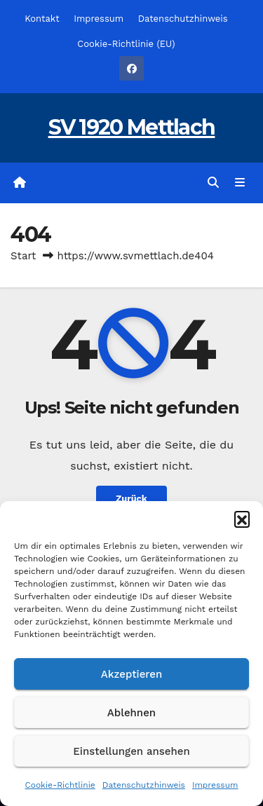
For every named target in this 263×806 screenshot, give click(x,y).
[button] (242, 519)
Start (23, 256)
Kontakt (42, 18)
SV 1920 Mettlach (131, 127)
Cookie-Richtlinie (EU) (126, 44)
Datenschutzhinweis (143, 785)
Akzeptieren (132, 674)
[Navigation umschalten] (240, 183)
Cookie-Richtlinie (60, 785)
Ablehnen (131, 712)
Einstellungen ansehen (131, 751)
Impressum (215, 785)
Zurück (131, 498)
